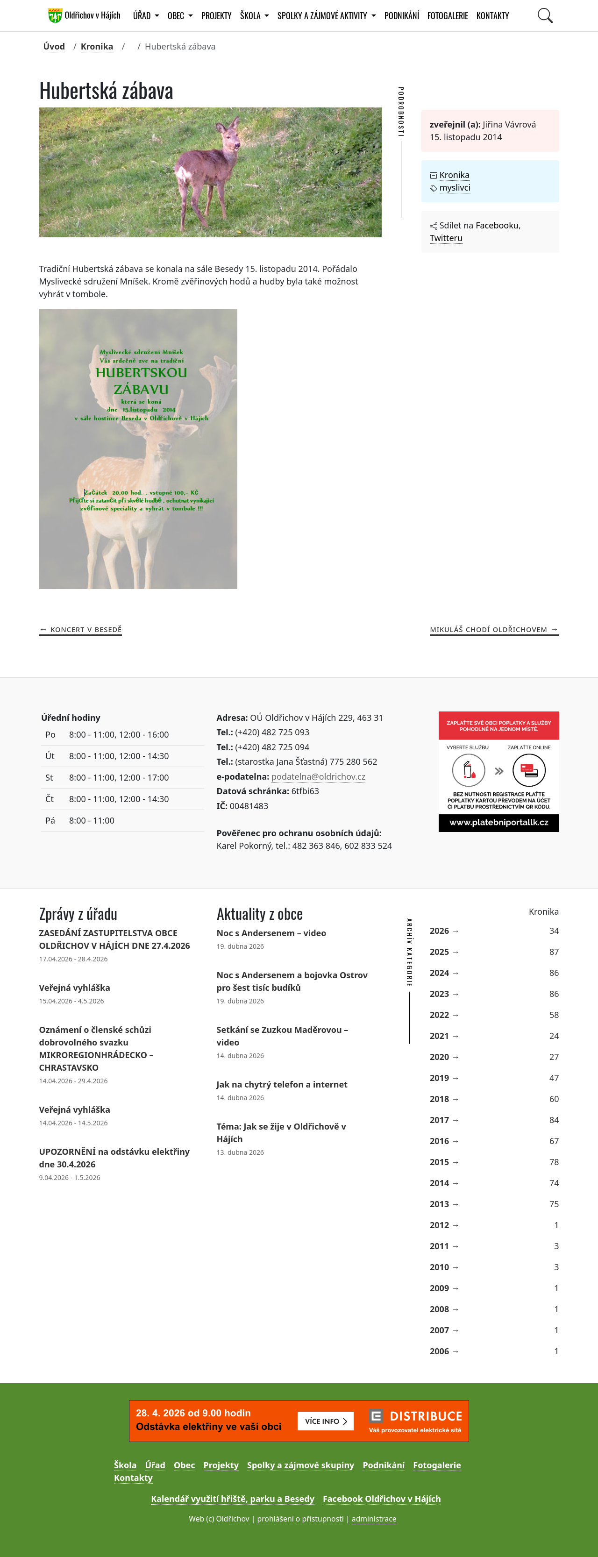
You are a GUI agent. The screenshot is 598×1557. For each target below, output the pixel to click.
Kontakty (493, 15)
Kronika (97, 46)
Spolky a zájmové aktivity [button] (323, 15)
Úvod (54, 46)
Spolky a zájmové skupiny (300, 1465)
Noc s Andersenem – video (272, 932)
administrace (374, 1519)
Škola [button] (251, 15)
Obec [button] (177, 15)
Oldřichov (232, 1519)
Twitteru (446, 237)
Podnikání (401, 15)
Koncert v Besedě (86, 628)
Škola (125, 1465)
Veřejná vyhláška (74, 987)
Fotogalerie (447, 15)
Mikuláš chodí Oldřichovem (488, 628)
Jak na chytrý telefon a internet (282, 1084)
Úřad (155, 1465)
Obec (184, 1465)
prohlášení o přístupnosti (300, 1519)
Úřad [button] (142, 15)
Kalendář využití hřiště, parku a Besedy (232, 1498)
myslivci (455, 187)
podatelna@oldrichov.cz (318, 776)
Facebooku (497, 225)
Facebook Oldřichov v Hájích (382, 1498)
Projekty (216, 15)
